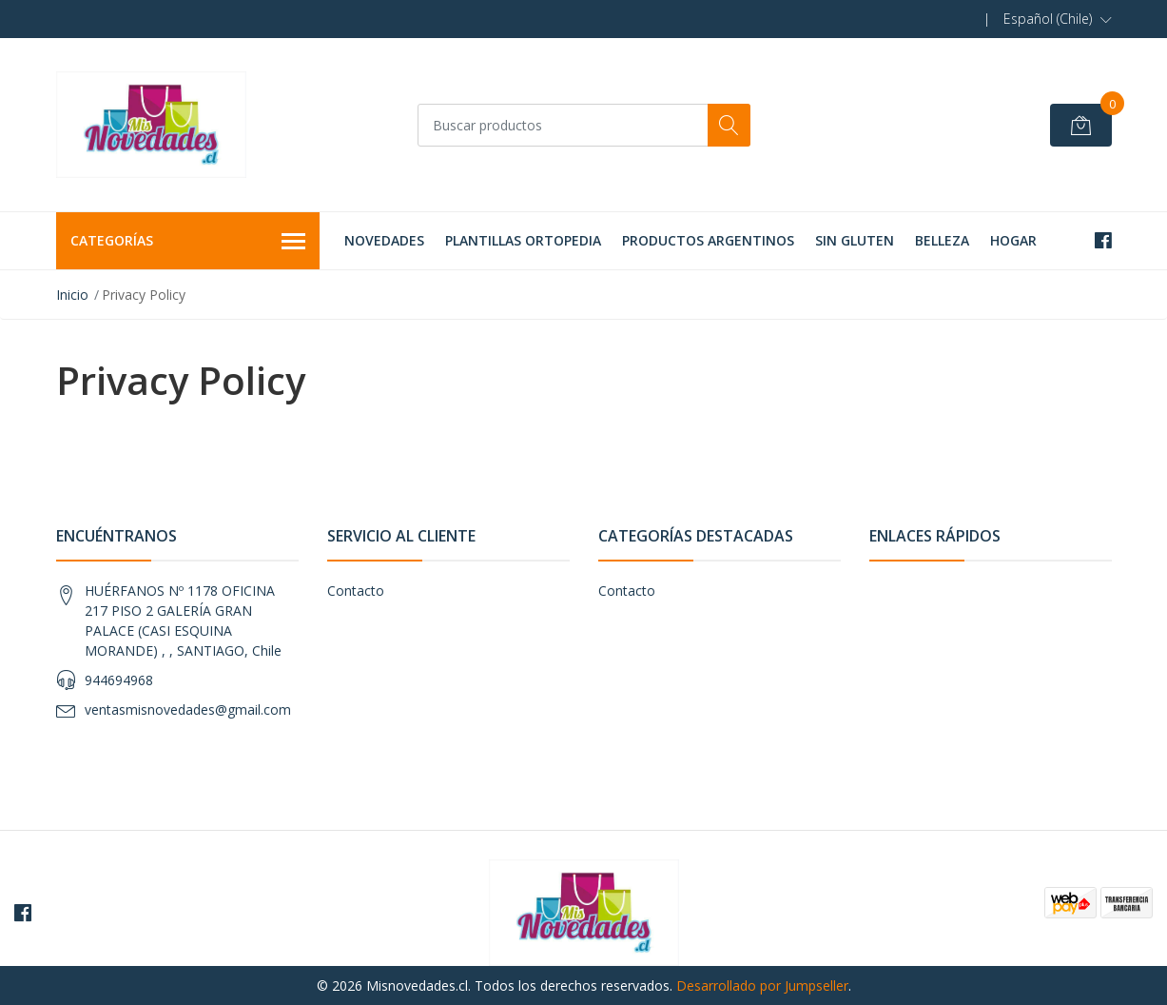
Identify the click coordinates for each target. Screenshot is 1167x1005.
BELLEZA (942, 240)
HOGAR (1013, 240)
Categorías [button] (188, 241)
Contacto (355, 590)
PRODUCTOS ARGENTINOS (708, 240)
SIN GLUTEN (854, 240)
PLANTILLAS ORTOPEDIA (523, 240)
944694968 (119, 680)
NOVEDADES (384, 240)
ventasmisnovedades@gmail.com (188, 709)
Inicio (72, 295)
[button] (1057, 19)
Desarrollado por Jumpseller (762, 985)
